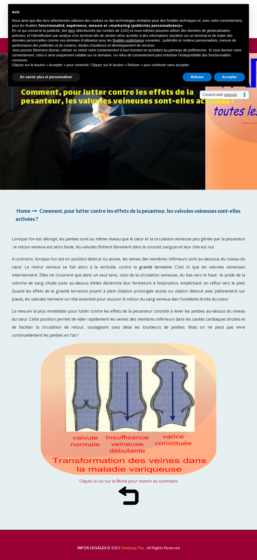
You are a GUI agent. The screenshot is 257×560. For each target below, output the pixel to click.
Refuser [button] (197, 77)
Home (23, 211)
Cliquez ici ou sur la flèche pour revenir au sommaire (128, 481)
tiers (71, 31)
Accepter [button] (229, 77)
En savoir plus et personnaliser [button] (46, 77)
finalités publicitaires (128, 40)
